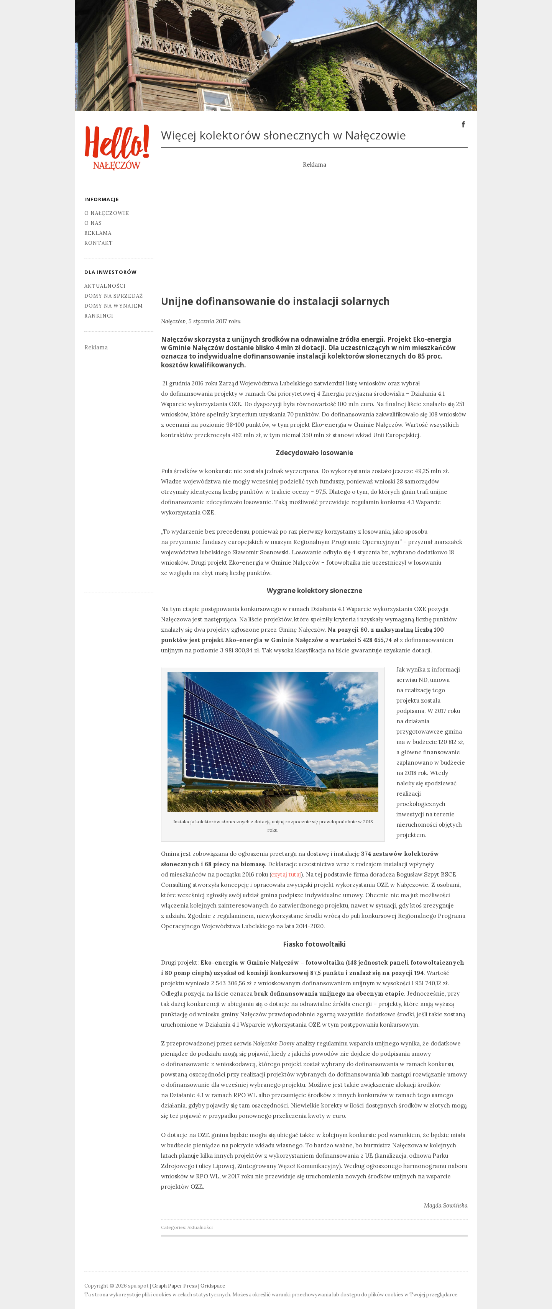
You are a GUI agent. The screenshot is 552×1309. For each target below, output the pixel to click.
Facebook (463, 124)
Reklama (98, 233)
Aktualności (200, 1227)
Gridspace (212, 1286)
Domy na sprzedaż (113, 296)
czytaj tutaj (286, 874)
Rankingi (98, 316)
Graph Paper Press (174, 1286)
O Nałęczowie (106, 213)
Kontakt (98, 243)
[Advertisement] (314, 223)
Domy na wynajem (113, 306)
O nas (93, 223)
